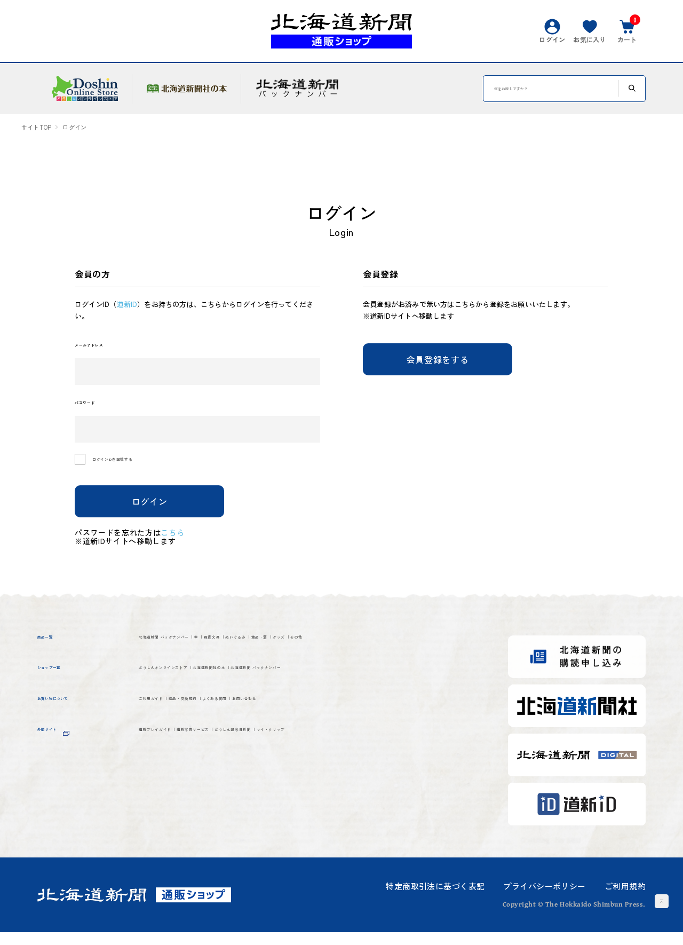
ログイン (150, 513)
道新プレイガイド (178, 800)
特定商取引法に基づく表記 (435, 898)
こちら (179, 544)
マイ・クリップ (173, 820)
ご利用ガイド (168, 763)
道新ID (126, 304)
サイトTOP (36, 127)
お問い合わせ (396, 763)
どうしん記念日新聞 (368, 800)
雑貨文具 (317, 652)
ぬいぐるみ (375, 652)
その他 (197, 672)
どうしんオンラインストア (198, 708)
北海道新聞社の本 (310, 708)
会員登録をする (437, 359)
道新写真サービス (270, 800)
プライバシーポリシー (544, 898)
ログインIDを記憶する (142, 472)
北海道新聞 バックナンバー (200, 652)
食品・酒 (432, 652)
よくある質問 (323, 763)
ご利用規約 (625, 898)
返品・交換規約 (246, 763)
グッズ (154, 672)
